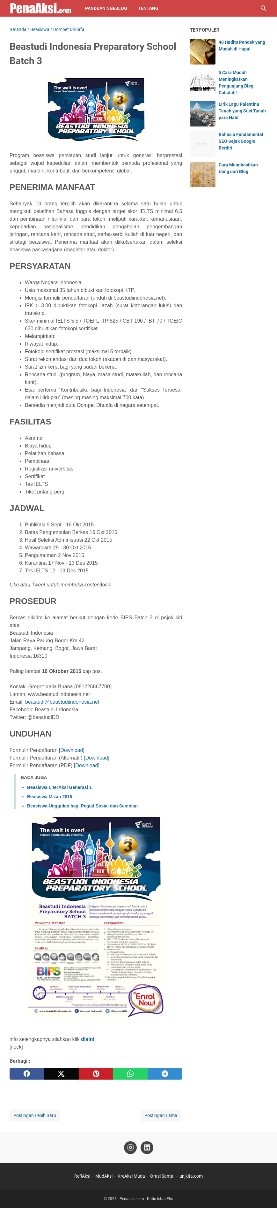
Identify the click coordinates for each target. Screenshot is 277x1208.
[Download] (70, 750)
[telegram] (165, 1074)
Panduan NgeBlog (106, 8)
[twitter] (61, 1074)
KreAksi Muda (131, 1176)
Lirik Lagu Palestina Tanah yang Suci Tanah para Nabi (242, 111)
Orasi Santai (162, 1176)
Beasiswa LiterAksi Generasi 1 (59, 787)
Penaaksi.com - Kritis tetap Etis (146, 1199)
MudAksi (104, 1176)
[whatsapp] (130, 1074)
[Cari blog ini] (263, 8)
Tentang (148, 8)
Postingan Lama (160, 1115)
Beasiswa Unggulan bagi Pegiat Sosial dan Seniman (82, 805)
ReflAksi (82, 1176)
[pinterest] (96, 1074)
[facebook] (27, 1074)
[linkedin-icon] (147, 1147)
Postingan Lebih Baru (34, 1115)
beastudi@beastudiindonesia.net (62, 702)
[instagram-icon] (130, 1147)
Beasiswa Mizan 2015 (49, 796)
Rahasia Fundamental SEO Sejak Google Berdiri (241, 141)
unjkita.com (191, 1176)
